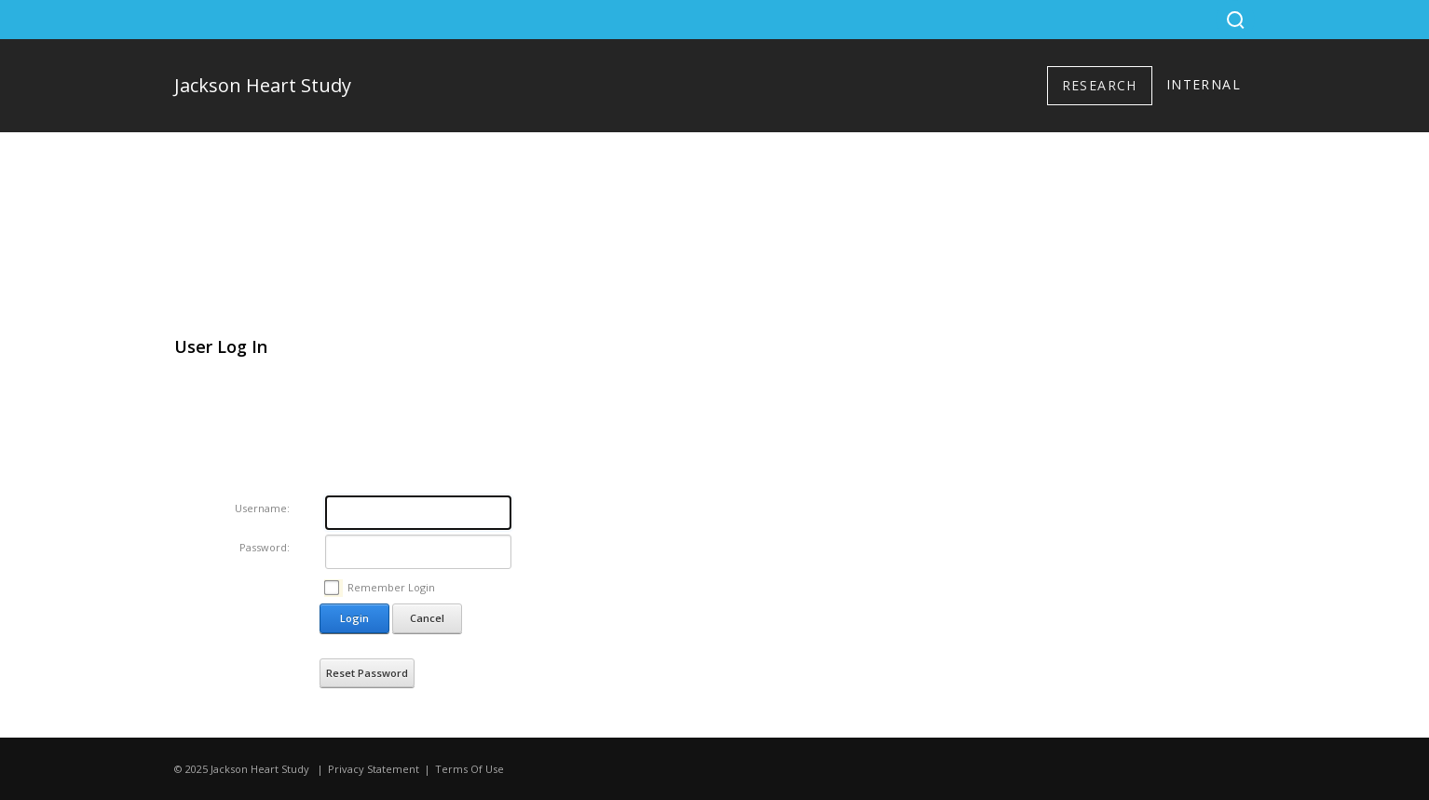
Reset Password (367, 673)
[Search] (1235, 19)
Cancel (427, 618)
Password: (264, 547)
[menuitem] (1099, 85)
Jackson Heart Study (262, 85)
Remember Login (391, 587)
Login (354, 618)
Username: (262, 508)
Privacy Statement (373, 769)
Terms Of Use (469, 769)
